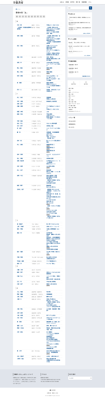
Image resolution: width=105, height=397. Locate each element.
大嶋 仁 (19, 299)
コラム (89, 2)
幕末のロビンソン (51, 164)
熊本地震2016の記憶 (51, 177)
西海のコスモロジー (51, 84)
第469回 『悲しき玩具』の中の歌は (77, 42)
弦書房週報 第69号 (73, 65)
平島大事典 (49, 114)
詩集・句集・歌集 (73, 108)
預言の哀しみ (49, 201)
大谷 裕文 (20, 318)
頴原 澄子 (20, 272)
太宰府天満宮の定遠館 (52, 249)
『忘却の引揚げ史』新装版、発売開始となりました (80, 18)
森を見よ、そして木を (52, 300)
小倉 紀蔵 (20, 315)
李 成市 (19, 128)
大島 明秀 (20, 296)
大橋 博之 (20, 309)
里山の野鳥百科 (50, 338)
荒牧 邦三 (20, 57)
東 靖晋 (19, 83)
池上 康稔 (20, 158)
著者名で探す (73, 83)
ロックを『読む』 (51, 263)
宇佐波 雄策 (20, 261)
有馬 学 (19, 62)
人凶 (47, 111)
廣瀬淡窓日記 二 (50, 144)
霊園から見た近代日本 (52, 246)
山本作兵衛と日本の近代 (52, 62)
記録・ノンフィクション (74, 92)
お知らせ (62, 2)
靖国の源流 (49, 68)
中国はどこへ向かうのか (52, 25)
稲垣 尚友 (20, 114)
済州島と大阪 (49, 126)
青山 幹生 (20, 72)
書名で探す (86, 83)
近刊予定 (72, 2)
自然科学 (71, 110)
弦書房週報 (84, 2)
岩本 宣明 (20, 154)
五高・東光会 (49, 57)
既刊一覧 (78, 2)
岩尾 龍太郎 (20, 161)
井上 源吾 (20, 144)
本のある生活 (72, 122)
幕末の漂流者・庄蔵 (51, 175)
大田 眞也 (20, 332)
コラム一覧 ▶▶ (87, 55)
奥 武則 (19, 321)
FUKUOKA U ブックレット (75, 112)
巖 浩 (18, 132)
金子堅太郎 (49, 233)
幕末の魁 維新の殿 (51, 358)
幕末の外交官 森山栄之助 (53, 279)
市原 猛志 (20, 121)
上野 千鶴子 (20, 226)
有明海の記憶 (49, 158)
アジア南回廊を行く (51, 261)
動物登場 (48, 185)
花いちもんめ (49, 203)
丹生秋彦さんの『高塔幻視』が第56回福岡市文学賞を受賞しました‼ (80, 28)
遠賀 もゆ (20, 325)
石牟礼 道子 (20, 189)
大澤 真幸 (20, 313)
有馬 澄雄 (49, 33)
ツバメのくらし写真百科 (52, 333)
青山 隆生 (20, 68)
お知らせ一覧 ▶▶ (86, 33)
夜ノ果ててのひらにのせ (52, 224)
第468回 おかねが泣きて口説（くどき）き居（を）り (79, 47)
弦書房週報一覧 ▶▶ (86, 76)
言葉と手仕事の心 (51, 299)
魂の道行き (49, 178)
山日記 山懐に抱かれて (52, 356)
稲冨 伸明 (20, 111)
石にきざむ (71, 128)
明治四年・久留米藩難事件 (53, 237)
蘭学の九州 (49, 296)
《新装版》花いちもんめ (52, 189)
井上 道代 (20, 97)
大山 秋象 (20, 292)
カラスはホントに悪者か (52, 344)
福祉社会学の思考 (51, 47)
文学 (70, 98)
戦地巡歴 (48, 170)
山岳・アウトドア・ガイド (75, 104)
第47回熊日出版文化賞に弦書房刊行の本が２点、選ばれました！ (80, 23)
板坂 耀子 (20, 185)
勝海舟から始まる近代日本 (53, 239)
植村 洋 (19, 263)
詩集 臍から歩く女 (51, 325)
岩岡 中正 (20, 175)
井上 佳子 (20, 170)
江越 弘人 (20, 276)
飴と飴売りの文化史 (51, 257)
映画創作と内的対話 (51, 101)
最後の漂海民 (49, 83)
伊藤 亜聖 (20, 106)
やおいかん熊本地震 (51, 123)
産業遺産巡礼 (72, 125)
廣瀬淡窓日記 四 (50, 150)
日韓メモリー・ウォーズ (52, 226)
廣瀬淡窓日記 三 (50, 147)
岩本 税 (19, 140)
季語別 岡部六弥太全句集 (53, 328)
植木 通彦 (20, 251)
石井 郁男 (20, 166)
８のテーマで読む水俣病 (52, 32)
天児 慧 (19, 25)
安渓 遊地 (20, 76)
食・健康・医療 (72, 106)
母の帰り (48, 292)
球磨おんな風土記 (51, 99)
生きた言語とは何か (51, 305)
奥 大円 (19, 351)
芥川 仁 (19, 89)
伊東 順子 (20, 104)
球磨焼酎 (48, 97)
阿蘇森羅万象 (49, 348)
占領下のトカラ (50, 115)
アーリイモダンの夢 (51, 213)
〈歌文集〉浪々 (50, 138)
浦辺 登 (19, 233)
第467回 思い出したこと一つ (75, 51)
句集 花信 (49, 329)
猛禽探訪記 (49, 336)
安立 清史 (20, 45)
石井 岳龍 (20, 101)
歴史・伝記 (71, 94)
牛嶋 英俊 (20, 257)
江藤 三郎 (20, 270)
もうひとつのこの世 (51, 210)
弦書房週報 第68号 (73, 68)
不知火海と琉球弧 (51, 281)
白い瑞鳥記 (49, 332)
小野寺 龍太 (20, 358)
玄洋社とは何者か (51, 240)
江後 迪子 (20, 284)
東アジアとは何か (51, 315)
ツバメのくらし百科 (51, 347)
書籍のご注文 (55, 393)
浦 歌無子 (20, 224)
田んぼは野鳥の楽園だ (52, 339)
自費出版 (49, 393)
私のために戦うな (51, 187)
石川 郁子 (20, 126)
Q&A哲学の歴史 (50, 166)
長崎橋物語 (49, 294)
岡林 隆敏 (20, 294)
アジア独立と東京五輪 (52, 242)
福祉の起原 (49, 48)
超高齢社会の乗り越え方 (52, 54)
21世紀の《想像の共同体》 (53, 53)
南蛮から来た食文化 (51, 284)
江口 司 (19, 281)
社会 (70, 90)
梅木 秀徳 (20, 229)
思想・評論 (71, 88)
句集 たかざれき (51, 136)
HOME (53, 390)
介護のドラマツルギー (52, 45)
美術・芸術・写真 (73, 102)
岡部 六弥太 (20, 328)
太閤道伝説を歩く (51, 258)
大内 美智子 (20, 356)
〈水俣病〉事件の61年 (52, 27)
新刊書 (67, 2)
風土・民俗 (71, 100)
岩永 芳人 (20, 123)
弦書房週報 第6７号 (73, 72)
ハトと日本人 (49, 335)
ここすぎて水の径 (51, 200)
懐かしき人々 (49, 135)
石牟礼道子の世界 (51, 183)
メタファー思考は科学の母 (53, 306)
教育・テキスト (72, 96)
